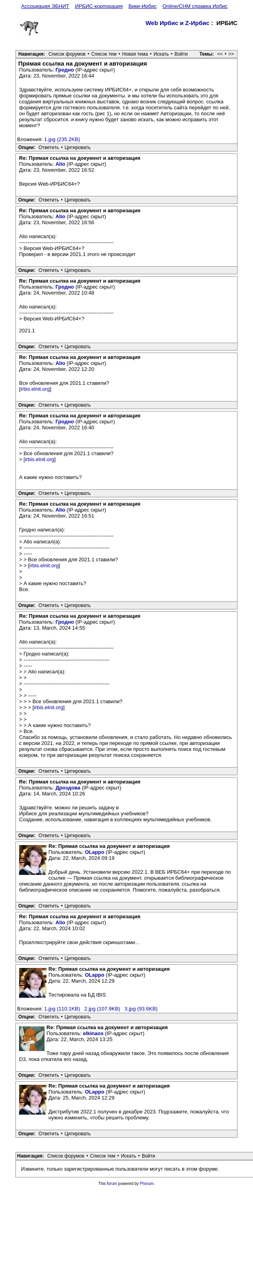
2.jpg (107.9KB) (102, 1009)
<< (220, 54)
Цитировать (78, 147)
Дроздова (68, 788)
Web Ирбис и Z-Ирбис (177, 22)
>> (231, 54)
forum (112, 1183)
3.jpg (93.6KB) (141, 1009)
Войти (181, 54)
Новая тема (135, 54)
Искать (161, 54)
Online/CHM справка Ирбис (195, 6)
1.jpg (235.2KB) (62, 139)
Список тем (104, 54)
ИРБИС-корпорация (99, 6)
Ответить (49, 147)
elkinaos (93, 1033)
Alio (61, 164)
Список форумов (67, 54)
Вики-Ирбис (142, 6)
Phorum (147, 1183)
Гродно (65, 70)
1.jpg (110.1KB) (62, 1009)
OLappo (94, 852)
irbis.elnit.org (35, 389)
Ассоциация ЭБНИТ (45, 6)
